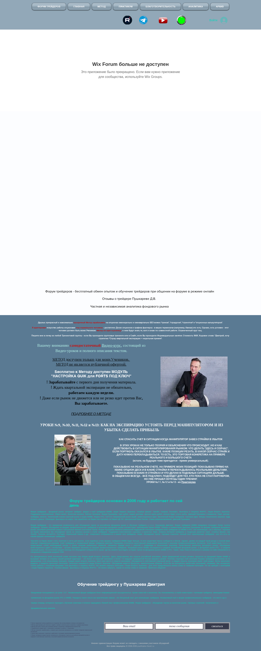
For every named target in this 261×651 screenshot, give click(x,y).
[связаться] (217, 626)
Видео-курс (111, 345)
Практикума (188, 482)
